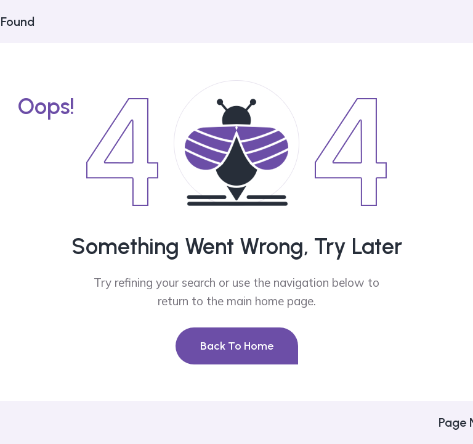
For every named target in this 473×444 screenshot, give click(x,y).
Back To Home (236, 346)
